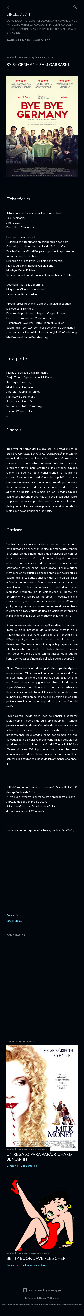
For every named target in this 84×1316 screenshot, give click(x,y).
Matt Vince (53, 1297)
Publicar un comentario (33, 1264)
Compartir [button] (12, 915)
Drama (18, 920)
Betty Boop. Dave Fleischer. (36, 1258)
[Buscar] (75, 6)
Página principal (19, 40)
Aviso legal (43, 40)
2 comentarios (29, 1165)
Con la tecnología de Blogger (42, 1290)
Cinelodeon (18, 14)
